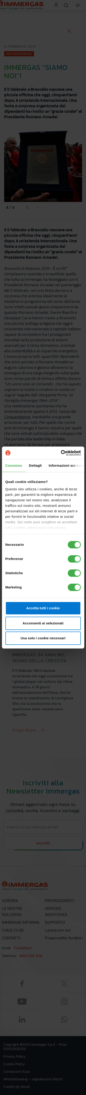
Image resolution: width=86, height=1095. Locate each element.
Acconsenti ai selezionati (42, 623)
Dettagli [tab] (35, 465)
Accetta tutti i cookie (43, 608)
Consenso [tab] (13, 465)
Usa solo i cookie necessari (43, 638)
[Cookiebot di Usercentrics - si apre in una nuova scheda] (61, 453)
